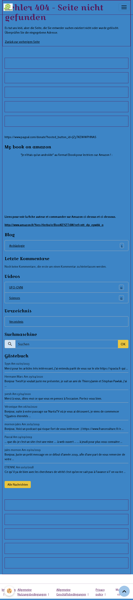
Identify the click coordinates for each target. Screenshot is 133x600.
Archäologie (66, 245)
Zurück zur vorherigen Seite (22, 41)
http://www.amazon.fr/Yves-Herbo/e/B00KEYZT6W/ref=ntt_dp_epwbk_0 (54, 225)
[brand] (8, 7)
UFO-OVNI (66, 287)
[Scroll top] (124, 591)
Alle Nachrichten (17, 484)
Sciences (66, 297)
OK (123, 344)
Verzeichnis (16, 321)
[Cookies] (9, 591)
